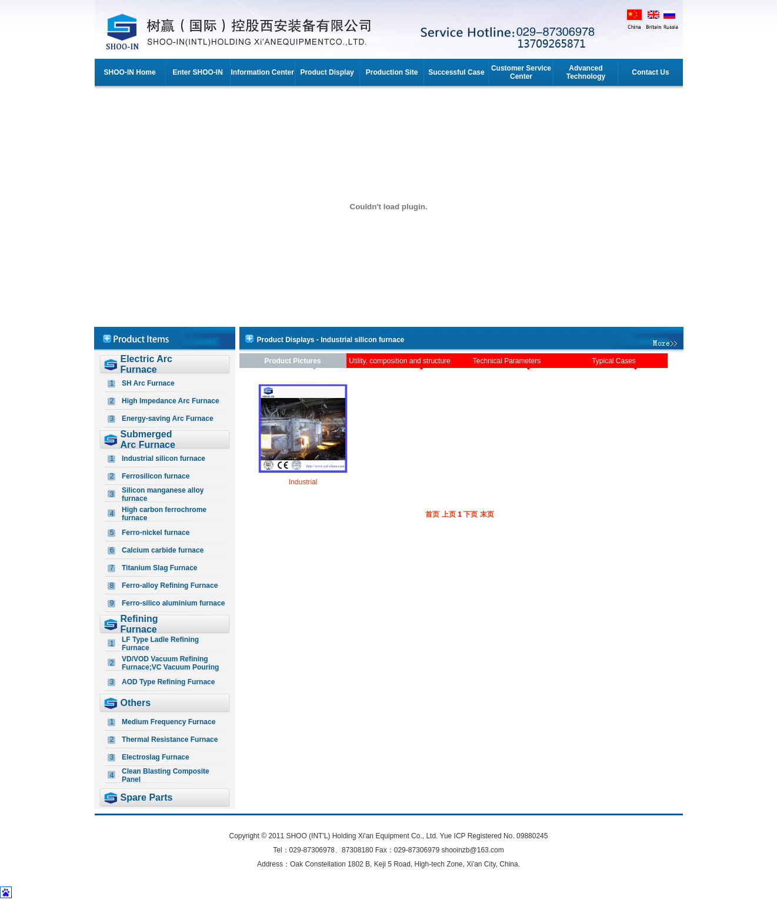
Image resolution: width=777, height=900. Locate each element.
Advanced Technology (585, 72)
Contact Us (650, 72)
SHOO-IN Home (130, 72)
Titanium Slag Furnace (159, 568)
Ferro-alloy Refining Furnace (170, 585)
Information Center (262, 72)
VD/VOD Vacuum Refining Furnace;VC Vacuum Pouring (170, 663)
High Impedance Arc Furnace (170, 401)
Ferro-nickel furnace (155, 532)
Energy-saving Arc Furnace (168, 418)
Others (136, 703)
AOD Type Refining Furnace (168, 682)
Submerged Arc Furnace (148, 439)
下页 (470, 514)
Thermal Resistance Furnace (170, 739)
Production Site (392, 72)
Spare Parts (147, 797)
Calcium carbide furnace (163, 550)
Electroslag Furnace (155, 757)
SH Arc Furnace (148, 383)
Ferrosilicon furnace (155, 476)
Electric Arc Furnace (146, 364)
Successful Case (456, 72)
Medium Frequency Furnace (168, 722)
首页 (432, 514)
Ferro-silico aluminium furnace (173, 603)
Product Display (327, 72)
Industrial (303, 482)
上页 (449, 514)
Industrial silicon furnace (163, 458)
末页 (487, 514)
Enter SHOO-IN (198, 72)
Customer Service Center (521, 72)
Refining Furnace (139, 624)
